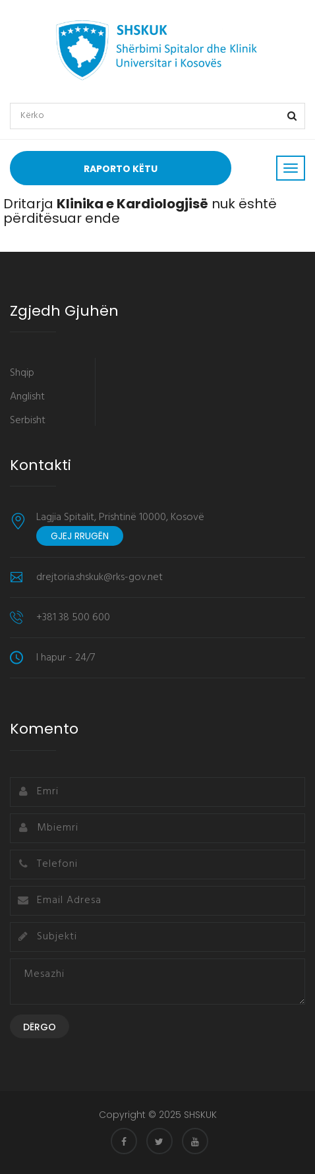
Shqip (22, 373)
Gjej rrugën (80, 536)
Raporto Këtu (121, 168)
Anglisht (27, 397)
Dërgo (39, 1027)
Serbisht (27, 420)
